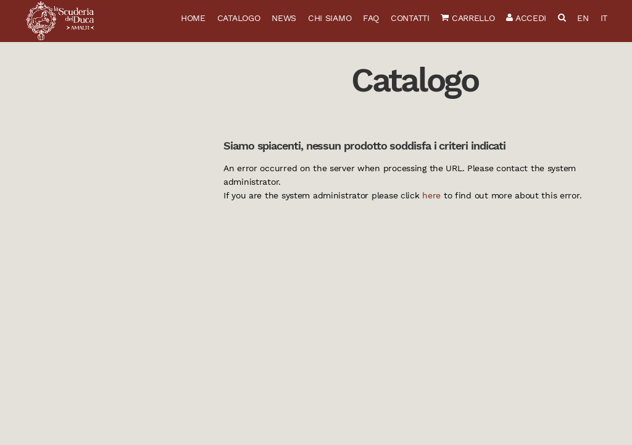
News (284, 18)
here (431, 195)
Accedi (526, 18)
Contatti (410, 18)
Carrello (467, 18)
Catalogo (238, 18)
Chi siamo (329, 18)
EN (582, 18)
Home (193, 18)
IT (604, 18)
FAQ (371, 18)
